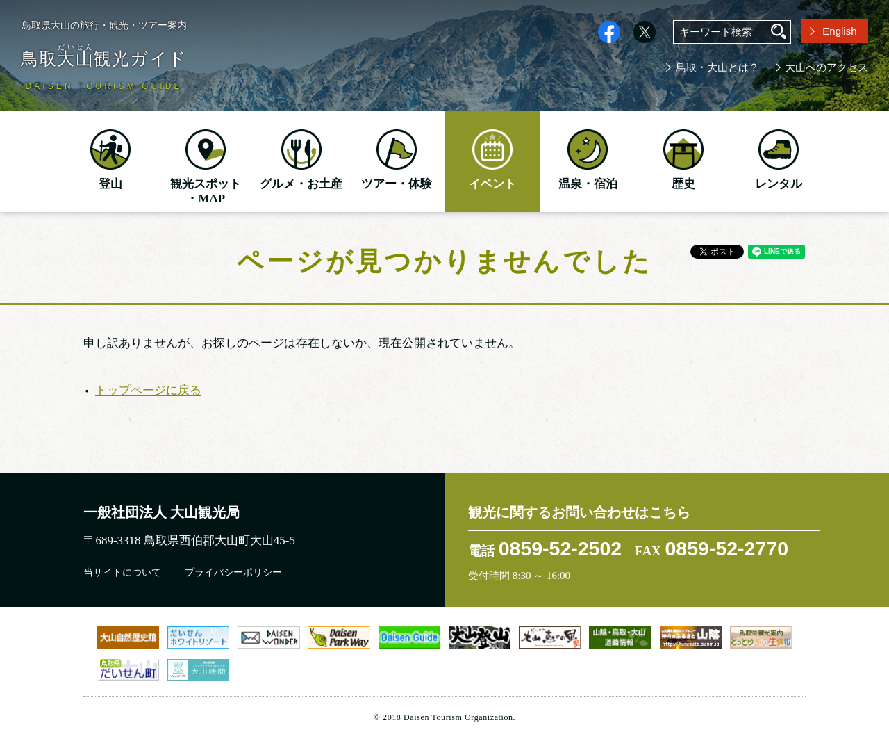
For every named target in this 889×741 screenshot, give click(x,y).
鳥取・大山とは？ (717, 67)
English (839, 31)
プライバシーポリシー (233, 572)
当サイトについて (122, 572)
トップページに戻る (148, 390)
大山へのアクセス (826, 67)
